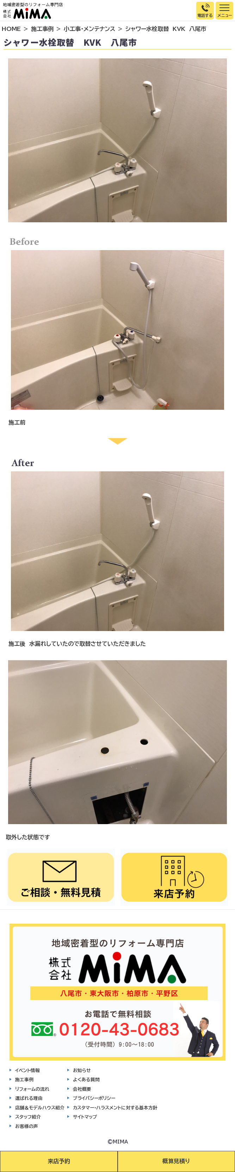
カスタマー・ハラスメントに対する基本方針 (115, 1108)
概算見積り (176, 1161)
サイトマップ (85, 1117)
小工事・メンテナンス (89, 29)
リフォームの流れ (32, 1089)
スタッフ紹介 (28, 1117)
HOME (11, 29)
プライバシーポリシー (94, 1098)
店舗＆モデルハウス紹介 (39, 1108)
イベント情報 (27, 1070)
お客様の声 (26, 1126)
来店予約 (59, 1161)
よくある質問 (86, 1079)
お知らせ (82, 1070)
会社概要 (82, 1089)
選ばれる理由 (29, 1098)
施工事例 (42, 29)
